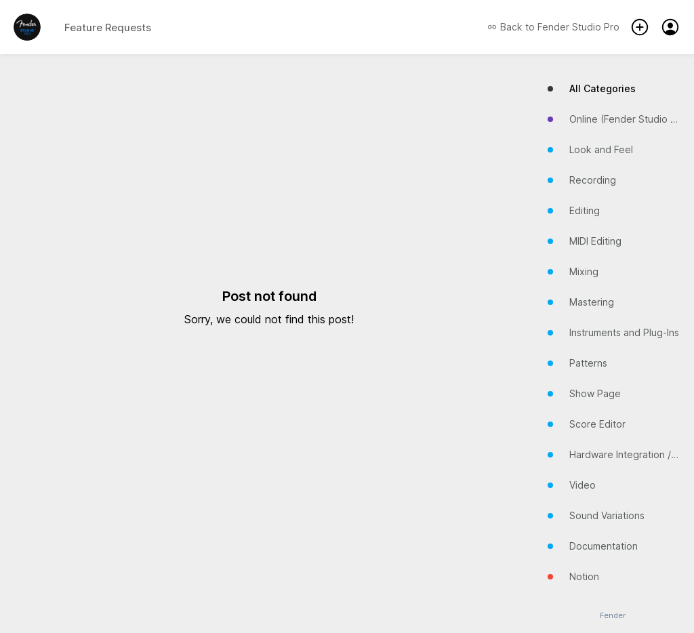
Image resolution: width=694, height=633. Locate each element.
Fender (613, 615)
